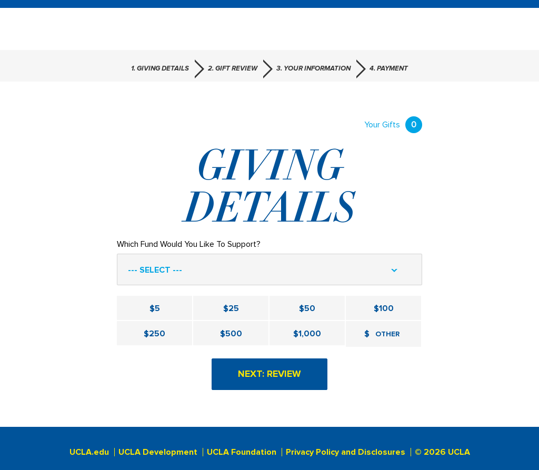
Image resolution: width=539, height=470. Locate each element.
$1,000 (307, 333)
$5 (154, 308)
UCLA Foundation (241, 452)
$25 (231, 308)
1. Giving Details (160, 68)
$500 (231, 333)
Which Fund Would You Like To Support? (189, 244)
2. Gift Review (232, 68)
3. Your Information (313, 68)
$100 (384, 308)
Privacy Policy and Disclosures (345, 452)
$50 (307, 308)
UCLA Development (157, 452)
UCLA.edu (89, 452)
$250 (154, 333)
